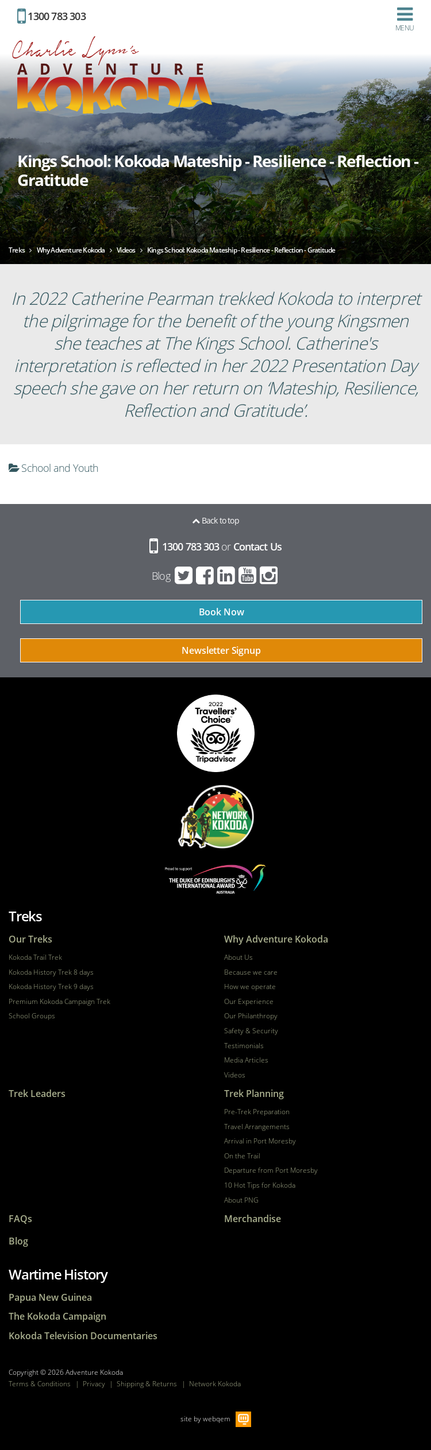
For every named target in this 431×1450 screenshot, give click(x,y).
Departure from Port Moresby (271, 1170)
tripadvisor (216, 733)
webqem (216, 1419)
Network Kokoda (215, 1384)
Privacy (94, 1384)
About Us (238, 957)
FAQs (20, 1219)
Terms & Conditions (40, 1384)
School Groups (32, 1016)
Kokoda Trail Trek (35, 957)
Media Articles (246, 1060)
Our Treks (30, 939)
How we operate (250, 986)
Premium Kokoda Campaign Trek (59, 1001)
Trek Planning (254, 1094)
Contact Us (257, 546)
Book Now (221, 612)
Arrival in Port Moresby (260, 1141)
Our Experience (249, 1001)
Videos (234, 1075)
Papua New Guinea (50, 1298)
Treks (25, 915)
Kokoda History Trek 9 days (51, 986)
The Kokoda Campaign (57, 1317)
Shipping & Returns (147, 1384)
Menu (404, 19)
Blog (161, 576)
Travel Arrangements (257, 1126)
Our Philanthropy (251, 1016)
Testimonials (244, 1045)
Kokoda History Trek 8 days (51, 972)
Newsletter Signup (221, 650)
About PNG (241, 1200)
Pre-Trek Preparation (257, 1111)
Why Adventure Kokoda (276, 939)
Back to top (215, 520)
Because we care (251, 972)
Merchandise (252, 1219)
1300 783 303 (51, 16)
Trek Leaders (37, 1094)
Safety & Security (251, 1031)
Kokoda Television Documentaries (83, 1336)
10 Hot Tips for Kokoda (259, 1185)
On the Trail (242, 1156)
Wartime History (58, 1274)
